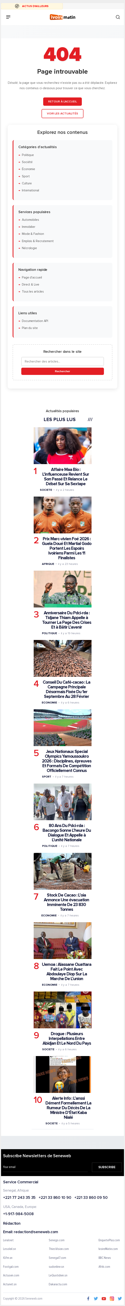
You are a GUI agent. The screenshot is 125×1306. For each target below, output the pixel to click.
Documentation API (35, 321)
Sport (26, 176)
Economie (49, 702)
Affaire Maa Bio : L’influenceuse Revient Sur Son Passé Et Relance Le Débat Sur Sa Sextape (65, 476)
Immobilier (28, 227)
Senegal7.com (57, 1258)
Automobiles (30, 220)
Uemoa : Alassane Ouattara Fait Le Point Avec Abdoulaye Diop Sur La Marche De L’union (66, 971)
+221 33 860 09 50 (91, 1198)
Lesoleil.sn (9, 1249)
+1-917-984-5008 (18, 1214)
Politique (28, 155)
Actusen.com (11, 1275)
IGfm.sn (7, 1258)
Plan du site (30, 328)
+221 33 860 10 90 (55, 1198)
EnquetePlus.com (109, 1240)
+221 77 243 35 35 (19, 1198)
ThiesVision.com (59, 1249)
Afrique (48, 563)
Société (27, 162)
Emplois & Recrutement (38, 241)
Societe (46, 489)
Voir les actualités (62, 113)
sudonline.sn (56, 1267)
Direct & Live (30, 285)
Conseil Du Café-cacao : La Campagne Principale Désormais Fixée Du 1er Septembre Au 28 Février (66, 689)
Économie (28, 169)
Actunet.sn (10, 1284)
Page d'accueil (32, 277)
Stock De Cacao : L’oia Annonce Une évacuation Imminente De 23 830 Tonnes (66, 902)
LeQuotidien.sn (58, 1275)
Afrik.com (104, 1267)
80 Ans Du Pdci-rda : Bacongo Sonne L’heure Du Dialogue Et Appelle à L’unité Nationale (67, 832)
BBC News (105, 1258)
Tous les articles (33, 292)
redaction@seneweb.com (36, 1232)
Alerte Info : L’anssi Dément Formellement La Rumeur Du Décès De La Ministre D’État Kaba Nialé (68, 1108)
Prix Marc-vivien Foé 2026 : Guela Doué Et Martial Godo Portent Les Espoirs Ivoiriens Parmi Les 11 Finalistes (66, 548)
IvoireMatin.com (108, 1249)
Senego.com (56, 1240)
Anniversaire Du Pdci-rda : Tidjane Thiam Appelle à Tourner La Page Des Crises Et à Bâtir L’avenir (66, 619)
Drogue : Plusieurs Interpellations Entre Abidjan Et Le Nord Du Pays (67, 1038)
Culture (27, 183)
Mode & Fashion (33, 234)
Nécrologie (29, 248)
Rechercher (62, 371)
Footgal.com (11, 1267)
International (30, 190)
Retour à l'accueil (62, 101)
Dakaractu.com (58, 1284)
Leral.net (8, 1240)
